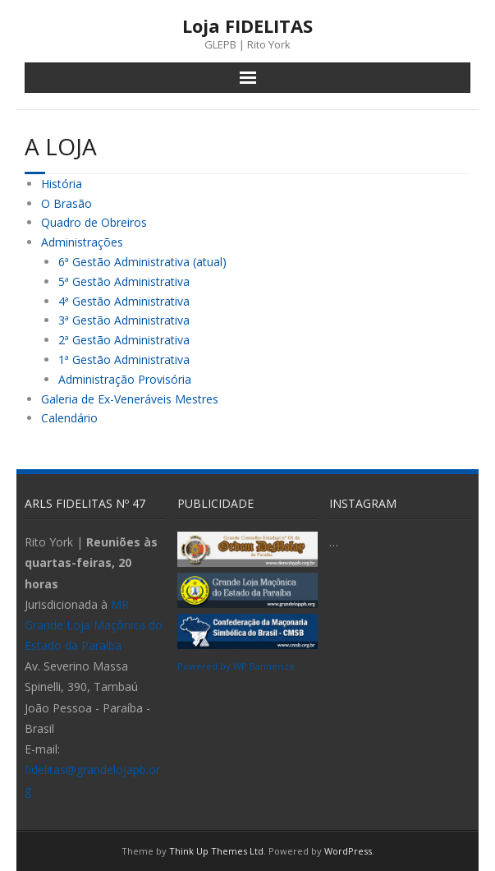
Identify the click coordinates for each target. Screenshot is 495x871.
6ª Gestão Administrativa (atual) (142, 262)
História (61, 183)
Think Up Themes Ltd (216, 851)
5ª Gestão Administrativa (124, 281)
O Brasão (66, 203)
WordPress (348, 851)
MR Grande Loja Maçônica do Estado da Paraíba (94, 625)
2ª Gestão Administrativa (124, 340)
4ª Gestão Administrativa (124, 301)
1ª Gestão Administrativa (124, 359)
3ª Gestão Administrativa (124, 320)
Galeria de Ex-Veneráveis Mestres (129, 399)
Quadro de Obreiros (94, 222)
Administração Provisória (124, 379)
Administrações (82, 242)
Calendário (69, 418)
